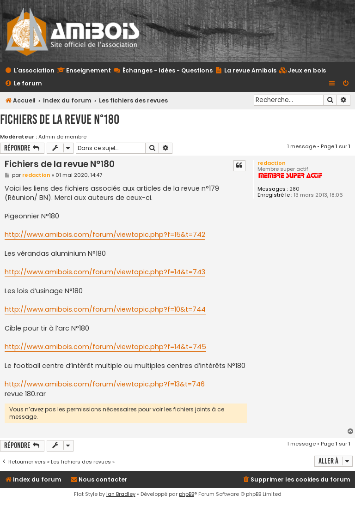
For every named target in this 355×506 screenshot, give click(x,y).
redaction (271, 163)
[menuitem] (302, 71)
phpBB (186, 494)
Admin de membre (62, 136)
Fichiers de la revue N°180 (59, 119)
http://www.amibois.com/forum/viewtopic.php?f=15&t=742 (105, 234)
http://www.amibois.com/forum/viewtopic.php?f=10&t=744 (105, 309)
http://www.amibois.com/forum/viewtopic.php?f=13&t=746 (105, 384)
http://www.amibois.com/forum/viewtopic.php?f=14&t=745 (105, 346)
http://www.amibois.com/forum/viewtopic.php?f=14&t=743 (105, 272)
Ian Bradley (120, 494)
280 (294, 189)
